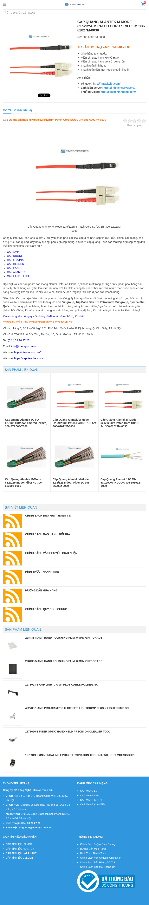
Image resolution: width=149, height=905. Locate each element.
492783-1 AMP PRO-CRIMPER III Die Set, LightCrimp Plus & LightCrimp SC (77, 708)
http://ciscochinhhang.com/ (118, 91)
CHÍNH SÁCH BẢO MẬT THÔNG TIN (48, 515)
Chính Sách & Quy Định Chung (97, 844)
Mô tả (7, 110)
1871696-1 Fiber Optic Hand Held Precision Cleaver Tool (67, 731)
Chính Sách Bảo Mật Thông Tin (97, 866)
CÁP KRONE (15, 255)
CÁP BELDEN (15, 263)
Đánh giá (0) (23, 110)
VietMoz (61, 902)
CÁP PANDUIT (16, 268)
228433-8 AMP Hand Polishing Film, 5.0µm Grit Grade (63, 637)
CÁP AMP (13, 251)
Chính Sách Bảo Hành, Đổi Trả (97, 862)
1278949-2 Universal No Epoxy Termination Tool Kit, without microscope (80, 755)
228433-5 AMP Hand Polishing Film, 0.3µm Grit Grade (63, 661)
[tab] (7, 110)
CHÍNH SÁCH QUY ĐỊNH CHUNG (46, 609)
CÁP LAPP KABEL (18, 276)
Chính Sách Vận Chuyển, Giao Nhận (100, 857)
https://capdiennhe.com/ (28, 358)
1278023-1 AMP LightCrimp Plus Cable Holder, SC (61, 684)
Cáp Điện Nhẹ (30, 902)
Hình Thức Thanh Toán (93, 853)
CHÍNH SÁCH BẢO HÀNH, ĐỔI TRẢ (47, 534)
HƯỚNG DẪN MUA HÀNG (41, 590)
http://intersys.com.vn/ (27, 352)
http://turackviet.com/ (106, 83)
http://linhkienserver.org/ (119, 87)
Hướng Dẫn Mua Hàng (93, 848)
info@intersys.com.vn (24, 346)
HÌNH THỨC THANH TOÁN (42, 571)
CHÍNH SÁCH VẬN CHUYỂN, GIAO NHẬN (51, 553)
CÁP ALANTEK (16, 272)
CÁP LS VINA (15, 260)
